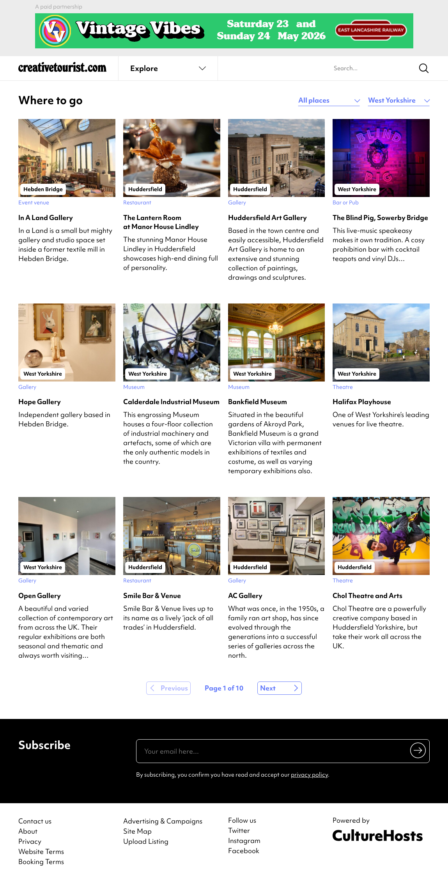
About (27, 831)
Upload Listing (145, 841)
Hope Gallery (39, 401)
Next (268, 687)
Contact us (34, 821)
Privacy (29, 841)
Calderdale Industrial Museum (171, 401)
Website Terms (41, 851)
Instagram (244, 841)
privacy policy (309, 775)
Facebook (243, 851)
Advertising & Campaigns (162, 821)
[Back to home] (62, 70)
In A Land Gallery (45, 217)
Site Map (137, 831)
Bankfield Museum (257, 401)
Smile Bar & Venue (152, 595)
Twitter (239, 830)
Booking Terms (41, 861)
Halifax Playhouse (362, 401)
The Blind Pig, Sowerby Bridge (380, 217)
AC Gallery (245, 595)
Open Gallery (39, 595)
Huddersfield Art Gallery (267, 217)
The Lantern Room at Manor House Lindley (161, 222)
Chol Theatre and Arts (367, 595)
